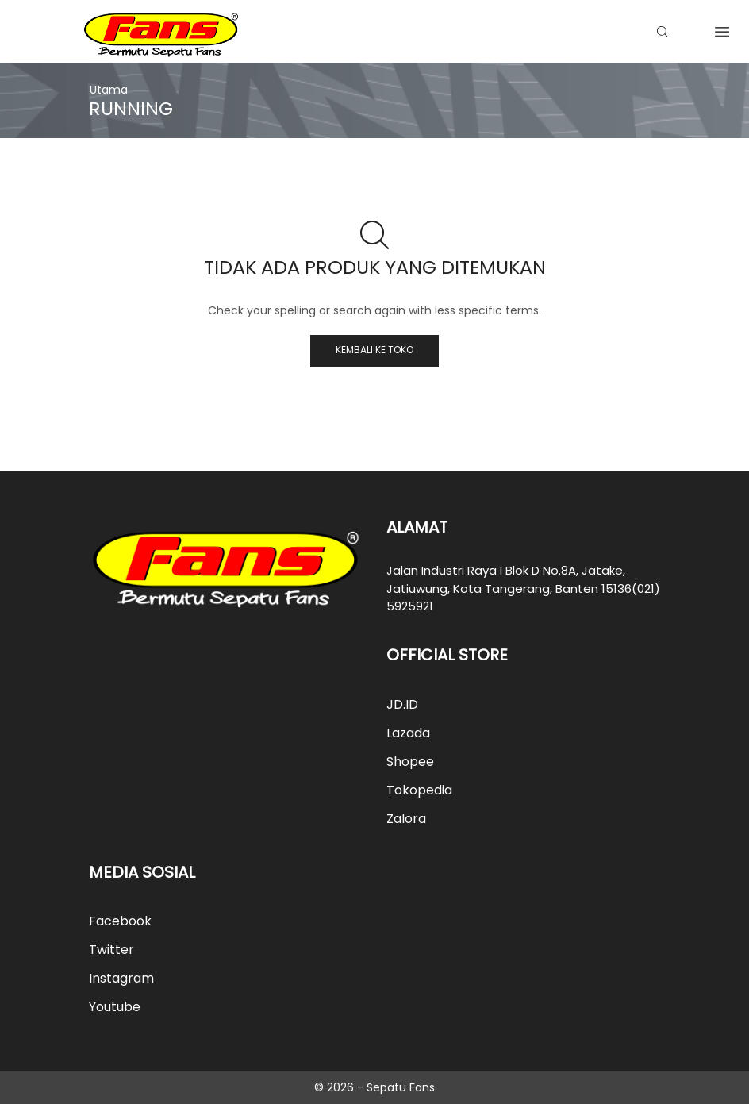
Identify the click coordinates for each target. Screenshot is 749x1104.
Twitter (111, 950)
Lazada (408, 733)
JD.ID (402, 704)
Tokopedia (419, 790)
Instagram (121, 978)
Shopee (410, 761)
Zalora (406, 819)
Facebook (120, 921)
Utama (109, 90)
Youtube (114, 1007)
